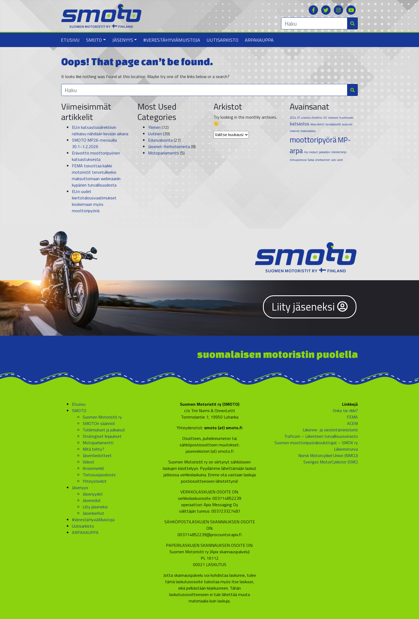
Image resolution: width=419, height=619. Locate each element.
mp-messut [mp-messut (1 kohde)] (311, 152)
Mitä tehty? (93, 449)
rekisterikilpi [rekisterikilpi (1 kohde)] (339, 152)
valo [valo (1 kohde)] (333, 160)
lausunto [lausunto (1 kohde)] (347, 124)
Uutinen (155, 133)
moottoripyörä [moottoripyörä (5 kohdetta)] (313, 139)
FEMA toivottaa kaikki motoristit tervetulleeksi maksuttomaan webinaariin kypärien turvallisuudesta (96, 175)
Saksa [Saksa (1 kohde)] (311, 160)
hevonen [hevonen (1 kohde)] (333, 117)
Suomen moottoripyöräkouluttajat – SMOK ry (316, 442)
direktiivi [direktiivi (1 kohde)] (317, 117)
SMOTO (94, 40)
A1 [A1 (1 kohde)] (298, 117)
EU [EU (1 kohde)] (325, 117)
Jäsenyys (122, 40)
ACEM (352, 423)
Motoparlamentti (163, 153)
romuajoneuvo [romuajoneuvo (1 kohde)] (298, 160)
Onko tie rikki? (345, 410)
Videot (88, 462)
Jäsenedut (92, 500)
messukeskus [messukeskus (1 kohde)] (308, 131)
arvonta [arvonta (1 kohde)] (306, 117)
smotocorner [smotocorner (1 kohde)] (322, 160)
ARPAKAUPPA (259, 40)
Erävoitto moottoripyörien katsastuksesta (96, 156)
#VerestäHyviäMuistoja (171, 40)
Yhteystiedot (95, 481)
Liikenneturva (346, 449)
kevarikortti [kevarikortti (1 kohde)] (317, 124)
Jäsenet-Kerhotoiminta (169, 146)
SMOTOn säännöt (99, 423)
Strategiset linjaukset (102, 436)
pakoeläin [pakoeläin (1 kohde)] (324, 152)
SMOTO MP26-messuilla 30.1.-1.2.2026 (94, 143)
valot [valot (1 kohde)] (340, 160)
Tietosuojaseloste (99, 474)
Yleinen (154, 127)
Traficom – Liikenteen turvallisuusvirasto (321, 436)
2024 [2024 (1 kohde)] (293, 117)
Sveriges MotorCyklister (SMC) (330, 462)
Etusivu (70, 40)
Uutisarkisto (222, 40)
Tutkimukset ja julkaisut (104, 430)
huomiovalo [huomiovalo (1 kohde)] (346, 117)
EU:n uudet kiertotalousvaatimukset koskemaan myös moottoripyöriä (94, 201)
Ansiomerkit (93, 468)
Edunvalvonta (160, 140)
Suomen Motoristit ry (102, 417)
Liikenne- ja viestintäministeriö (330, 430)
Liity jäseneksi (310, 307)
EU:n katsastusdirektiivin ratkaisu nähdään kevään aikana (100, 130)
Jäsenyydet (93, 494)
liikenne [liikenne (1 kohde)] (294, 131)
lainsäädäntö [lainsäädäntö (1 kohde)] (333, 124)
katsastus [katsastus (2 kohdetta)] (299, 123)
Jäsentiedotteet (97, 455)
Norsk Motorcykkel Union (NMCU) (328, 455)
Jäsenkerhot (93, 513)
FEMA (352, 417)
